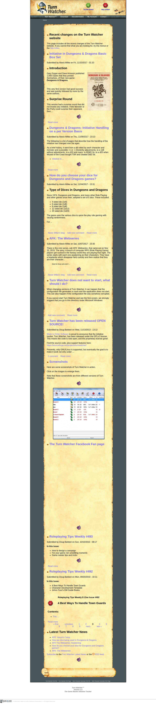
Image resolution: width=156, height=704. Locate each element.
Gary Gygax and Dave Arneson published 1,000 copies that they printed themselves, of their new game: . (65, 76)
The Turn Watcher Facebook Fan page (76, 444)
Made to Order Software (58, 334)
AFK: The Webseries (64, 238)
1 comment (53, 356)
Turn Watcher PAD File (51, 681)
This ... (56, 617)
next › (88, 627)
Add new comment (75, 233)
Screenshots (58, 362)
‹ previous (68, 624)
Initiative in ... (58, 159)
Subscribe (51, 655)
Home (45, 20)
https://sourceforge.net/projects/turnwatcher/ (67, 346)
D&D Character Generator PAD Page (101, 681)
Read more (53, 122)
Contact (103, 17)
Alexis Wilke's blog (56, 233)
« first (55, 624)
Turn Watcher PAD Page (65, 681)
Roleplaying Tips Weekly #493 (71, 537)
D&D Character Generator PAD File (81, 681)
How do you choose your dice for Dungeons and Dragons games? (73, 177)
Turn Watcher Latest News (74, 655)
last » (99, 627)
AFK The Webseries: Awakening (66, 643)
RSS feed (98, 655)
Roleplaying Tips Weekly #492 (71, 572)
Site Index (54, 48)
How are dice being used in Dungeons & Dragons (74, 640)
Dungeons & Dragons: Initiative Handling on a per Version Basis (79, 129)
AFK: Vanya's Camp (61, 638)
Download (64, 17)
